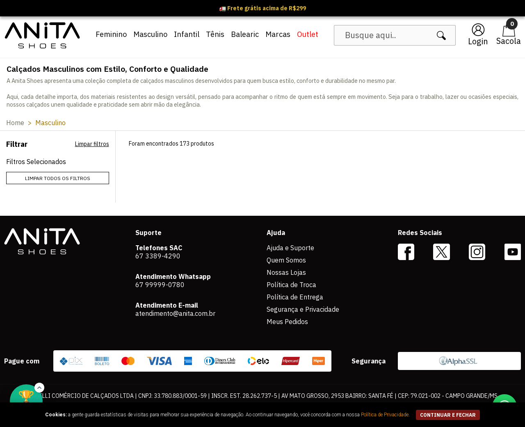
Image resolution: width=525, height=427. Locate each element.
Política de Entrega (295, 297)
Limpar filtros (92, 144)
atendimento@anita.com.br (175, 313)
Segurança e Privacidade (303, 309)
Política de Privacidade (385, 415)
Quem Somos (286, 260)
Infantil (186, 34)
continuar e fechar (448, 415)
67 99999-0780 (160, 285)
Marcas (277, 34)
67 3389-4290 (157, 256)
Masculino (150, 34)
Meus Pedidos (287, 321)
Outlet (307, 34)
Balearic (245, 34)
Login (478, 41)
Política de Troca (291, 285)
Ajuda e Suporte (290, 248)
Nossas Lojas (286, 272)
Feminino (111, 34)
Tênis (215, 34)
